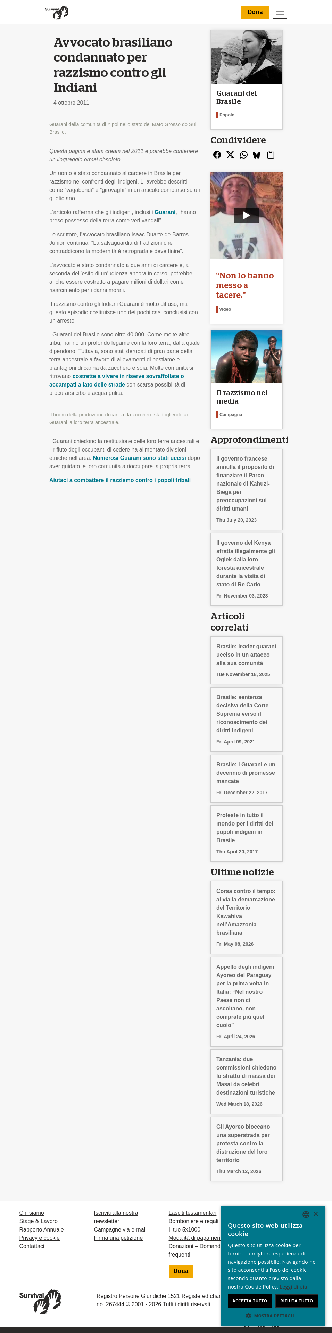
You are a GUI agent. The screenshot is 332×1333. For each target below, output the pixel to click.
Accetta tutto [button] (249, 1301)
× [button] (315, 1214)
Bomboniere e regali (193, 1221)
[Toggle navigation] (280, 12)
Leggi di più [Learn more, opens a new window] (293, 1286)
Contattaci (31, 1246)
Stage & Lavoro (38, 1221)
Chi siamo (31, 1213)
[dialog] (273, 1266)
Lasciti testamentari (193, 1213)
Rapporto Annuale (41, 1230)
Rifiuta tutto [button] (296, 1301)
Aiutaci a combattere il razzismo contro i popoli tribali (120, 480)
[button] (273, 1315)
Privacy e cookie (39, 1238)
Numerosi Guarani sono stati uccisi (139, 458)
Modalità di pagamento (197, 1238)
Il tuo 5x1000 (185, 1230)
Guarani (165, 212)
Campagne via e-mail (120, 1230)
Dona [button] (255, 12)
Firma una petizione (118, 1238)
